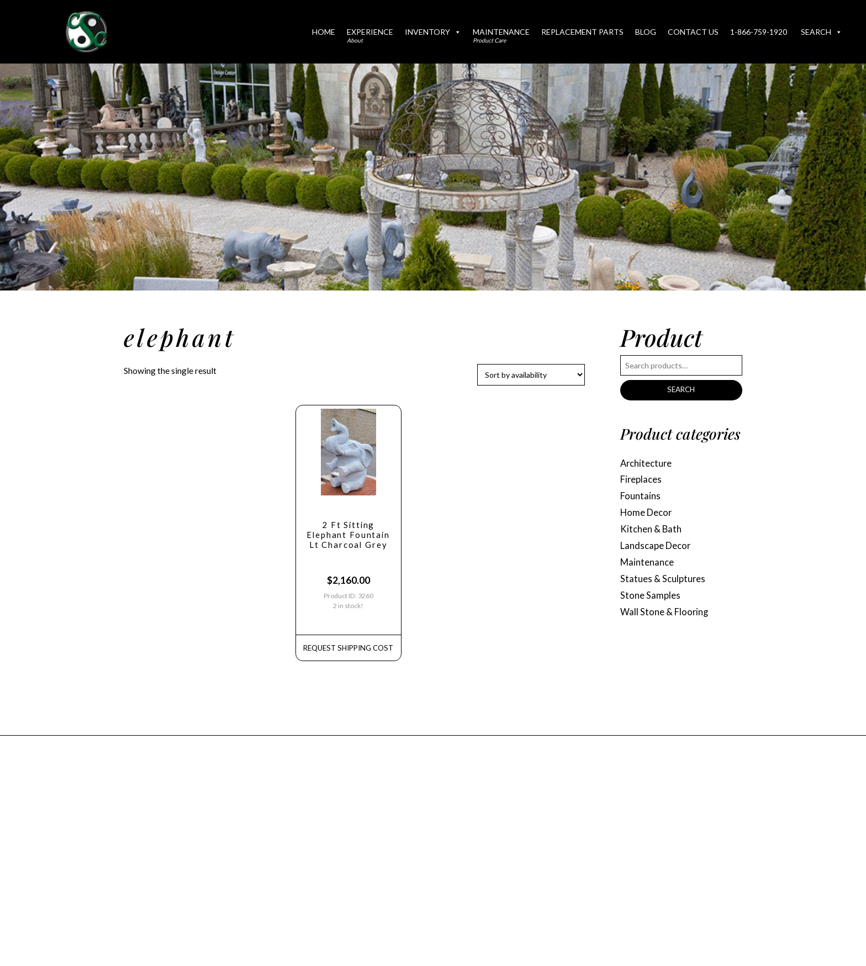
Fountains (641, 500)
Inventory (433, 31)
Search (821, 31)
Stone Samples (651, 605)
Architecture (648, 465)
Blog (645, 31)
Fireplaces (642, 482)
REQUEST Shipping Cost (348, 654)
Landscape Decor (658, 552)
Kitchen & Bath (652, 535)
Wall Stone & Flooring (666, 623)
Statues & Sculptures (665, 587)
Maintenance (501, 35)
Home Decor (648, 517)
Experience (370, 35)
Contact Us (693, 31)
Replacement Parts (582, 31)
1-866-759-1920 (758, 31)
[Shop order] (531, 375)
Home (323, 31)
